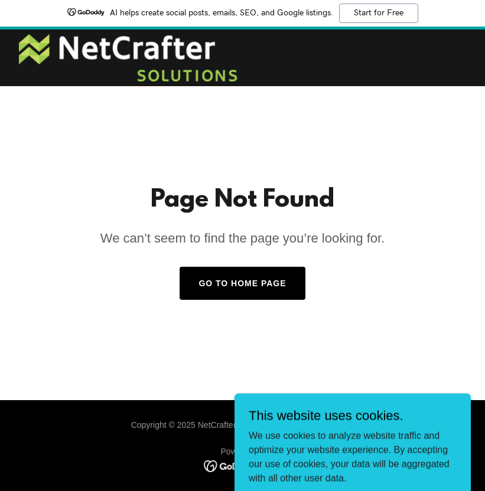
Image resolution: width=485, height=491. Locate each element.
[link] (128, 57)
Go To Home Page (242, 283)
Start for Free (378, 13)
